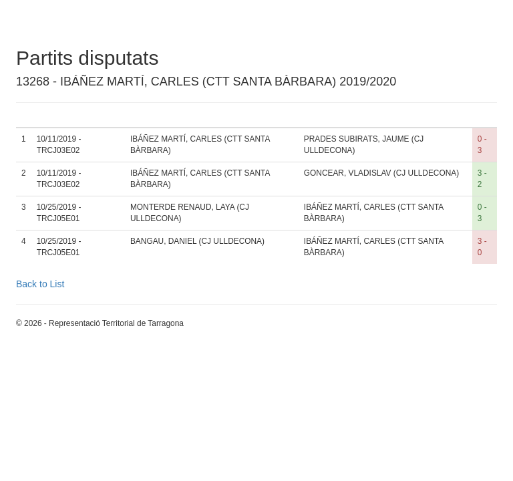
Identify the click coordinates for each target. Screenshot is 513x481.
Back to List (40, 284)
